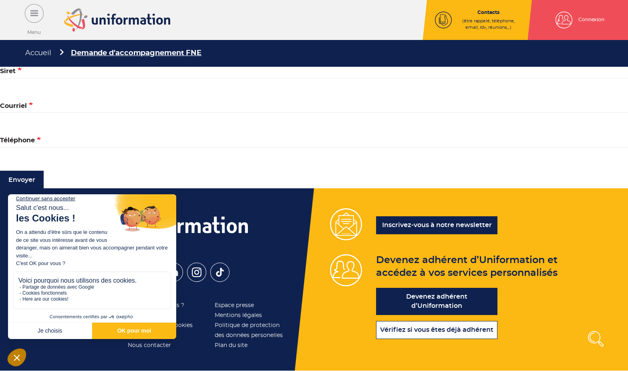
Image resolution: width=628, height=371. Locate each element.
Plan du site (231, 345)
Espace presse (234, 305)
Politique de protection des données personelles (249, 330)
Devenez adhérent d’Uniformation (436, 301)
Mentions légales (238, 315)
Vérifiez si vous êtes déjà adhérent (436, 330)
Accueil (38, 53)
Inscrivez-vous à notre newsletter (437, 225)
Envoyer (21, 180)
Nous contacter (149, 345)
